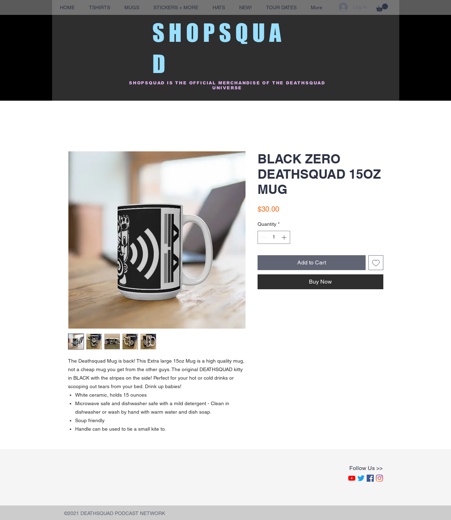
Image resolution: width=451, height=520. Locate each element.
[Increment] (284, 237)
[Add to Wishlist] (375, 262)
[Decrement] (263, 237)
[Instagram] (379, 478)
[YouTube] (351, 478)
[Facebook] (370, 478)
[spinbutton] (273, 237)
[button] (382, 7)
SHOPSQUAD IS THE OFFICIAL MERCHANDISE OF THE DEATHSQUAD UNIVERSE (227, 85)
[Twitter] (361, 478)
